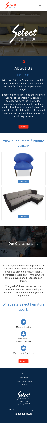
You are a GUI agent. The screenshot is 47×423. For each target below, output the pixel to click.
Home (24, 374)
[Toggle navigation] (39, 5)
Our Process (24, 377)
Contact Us (23, 127)
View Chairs (23, 181)
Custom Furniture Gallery (24, 381)
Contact (24, 385)
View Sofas (23, 216)
